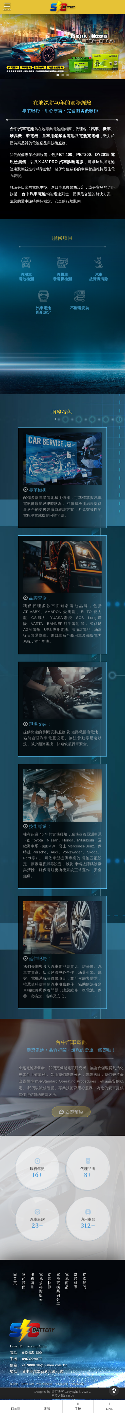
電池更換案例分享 (58, 1289)
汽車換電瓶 (77, 1384)
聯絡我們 (84, 1281)
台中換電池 (27, 1384)
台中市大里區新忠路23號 (42, 1371)
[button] (57, 75)
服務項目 (32, 1281)
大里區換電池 (44, 1384)
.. (90, 1391)
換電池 (14, 1384)
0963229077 (32, 1359)
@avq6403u (36, 1346)
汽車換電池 (61, 1384)
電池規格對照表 (41, 1287)
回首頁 (15, 1279)
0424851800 (32, 1353)
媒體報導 (76, 1281)
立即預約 (86, 1112)
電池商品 (67, 1281)
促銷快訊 (50, 1281)
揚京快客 (57, 1391)
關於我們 (24, 1281)
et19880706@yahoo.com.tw (44, 1365)
